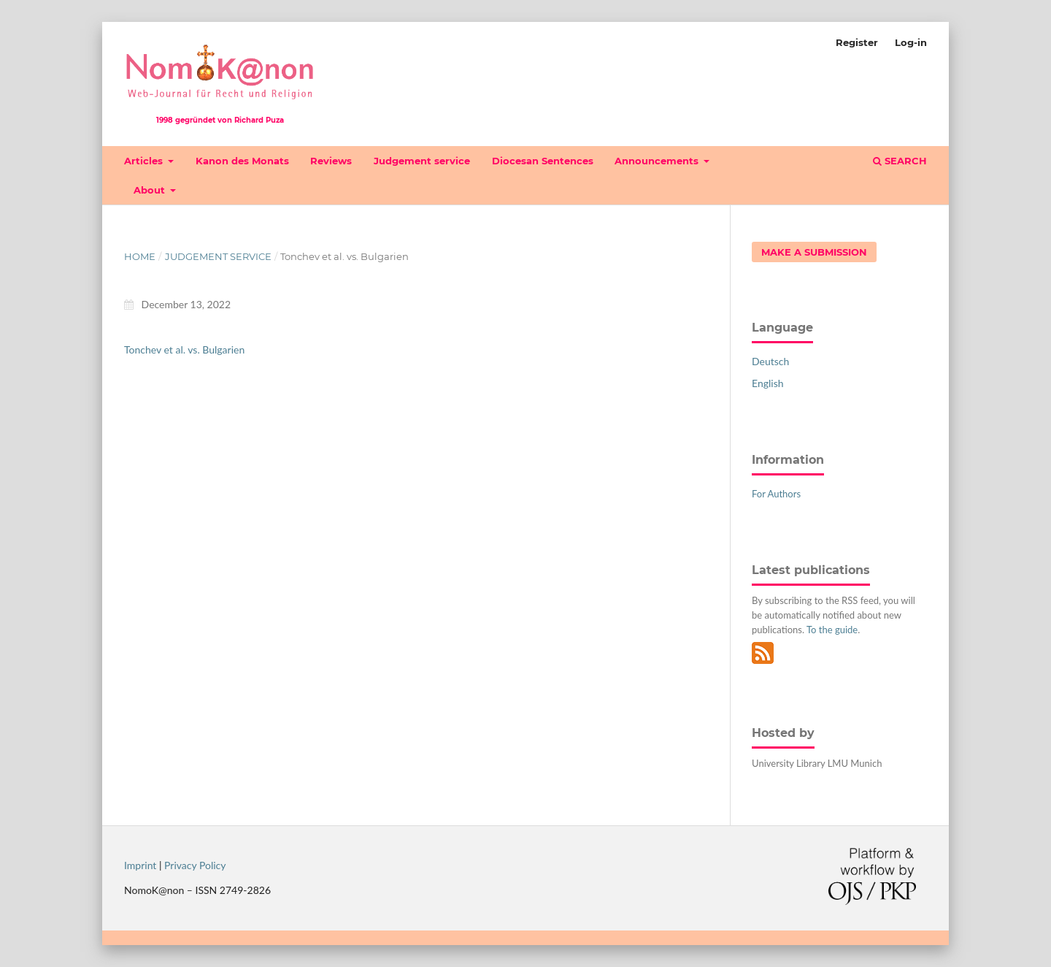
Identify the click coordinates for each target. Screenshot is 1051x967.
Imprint (140, 865)
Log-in (911, 42)
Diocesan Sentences (542, 161)
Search (900, 161)
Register (857, 42)
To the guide (832, 629)
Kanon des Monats (242, 161)
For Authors (776, 494)
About (151, 190)
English (768, 383)
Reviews (331, 161)
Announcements (658, 161)
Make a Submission (814, 252)
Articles (145, 161)
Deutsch (770, 361)
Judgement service (422, 161)
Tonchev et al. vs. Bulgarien (184, 349)
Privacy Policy (195, 865)
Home (139, 256)
